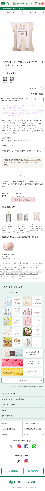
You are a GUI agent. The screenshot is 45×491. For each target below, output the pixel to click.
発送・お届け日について (11, 100)
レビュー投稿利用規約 (8, 429)
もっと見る (22, 380)
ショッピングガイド (9, 405)
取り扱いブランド (8, 394)
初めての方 (11, 12)
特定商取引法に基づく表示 (32, 429)
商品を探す (34, 12)
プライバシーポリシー (31, 423)
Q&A (4, 410)
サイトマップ (28, 434)
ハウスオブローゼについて (12, 287)
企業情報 (4, 434)
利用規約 (4, 423)
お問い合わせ (7, 416)
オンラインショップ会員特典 (13, 399)
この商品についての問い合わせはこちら (16, 98)
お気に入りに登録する (42, 88)
